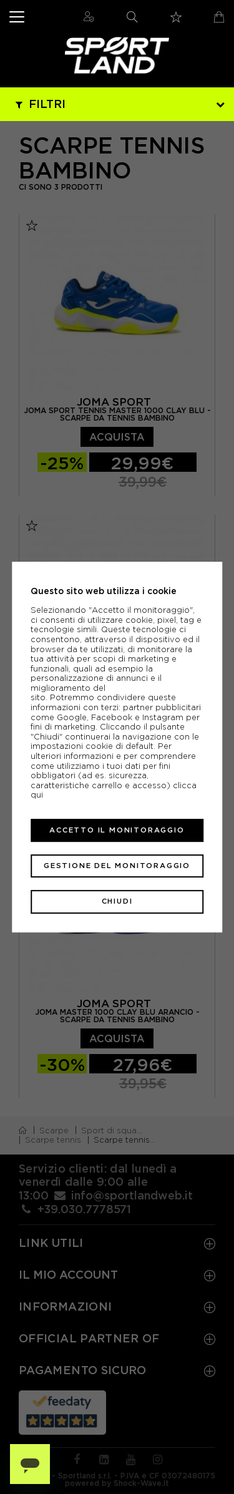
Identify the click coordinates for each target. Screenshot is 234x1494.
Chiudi (117, 902)
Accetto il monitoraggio (116, 830)
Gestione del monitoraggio (117, 865)
